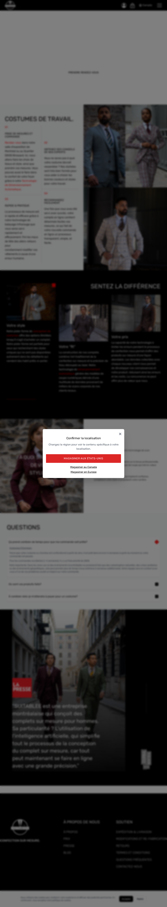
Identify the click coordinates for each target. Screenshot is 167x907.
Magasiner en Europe (84, 471)
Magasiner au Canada (83, 467)
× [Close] (120, 434)
